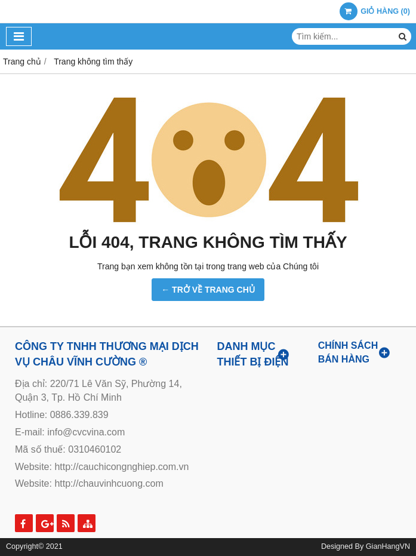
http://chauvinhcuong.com (108, 483)
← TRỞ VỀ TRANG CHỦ (208, 289)
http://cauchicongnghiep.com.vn (121, 467)
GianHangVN (388, 546)
